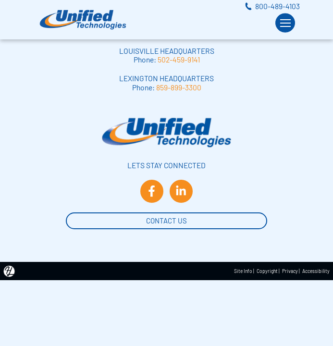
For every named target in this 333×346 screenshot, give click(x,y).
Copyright (267, 271)
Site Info (243, 271)
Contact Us (166, 220)
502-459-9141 (179, 59)
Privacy (290, 271)
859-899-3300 (178, 87)
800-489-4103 (277, 6)
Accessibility (316, 271)
